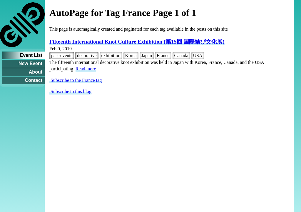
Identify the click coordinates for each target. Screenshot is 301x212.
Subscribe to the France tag (75, 80)
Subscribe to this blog (70, 91)
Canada (181, 55)
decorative (87, 55)
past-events (61, 55)
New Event (30, 63)
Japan (146, 55)
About (35, 71)
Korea (131, 55)
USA (198, 55)
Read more (86, 68)
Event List (31, 55)
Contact (33, 80)
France (163, 55)
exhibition (111, 55)
